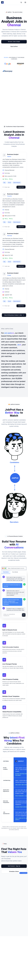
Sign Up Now (14, 46)
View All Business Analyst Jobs (14, 316)
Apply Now (21, 187)
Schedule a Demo (14, 873)
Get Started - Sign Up (14, 867)
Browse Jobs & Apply (14, 41)
